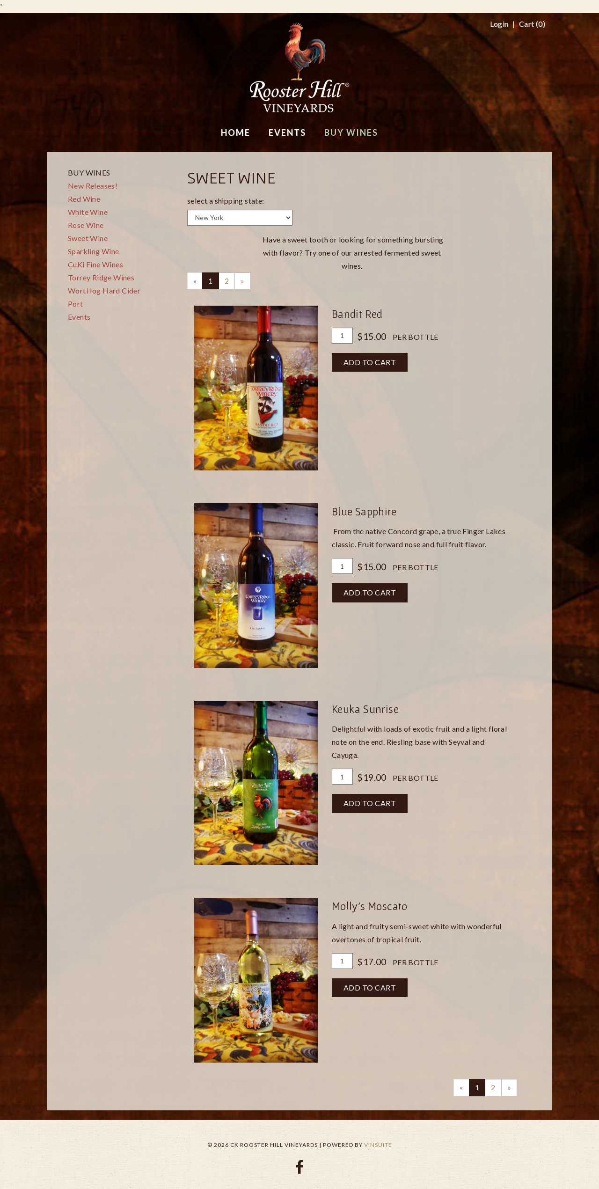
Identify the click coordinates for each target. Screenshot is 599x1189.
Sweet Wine (88, 238)
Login (499, 24)
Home (235, 132)
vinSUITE (378, 1144)
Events (79, 316)
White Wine (88, 211)
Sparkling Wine (93, 251)
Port (75, 303)
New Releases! (92, 185)
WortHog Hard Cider (104, 290)
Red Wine (84, 198)
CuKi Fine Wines (95, 264)
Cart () (532, 24)
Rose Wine (86, 224)
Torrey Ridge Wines (101, 277)
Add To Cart (369, 362)
